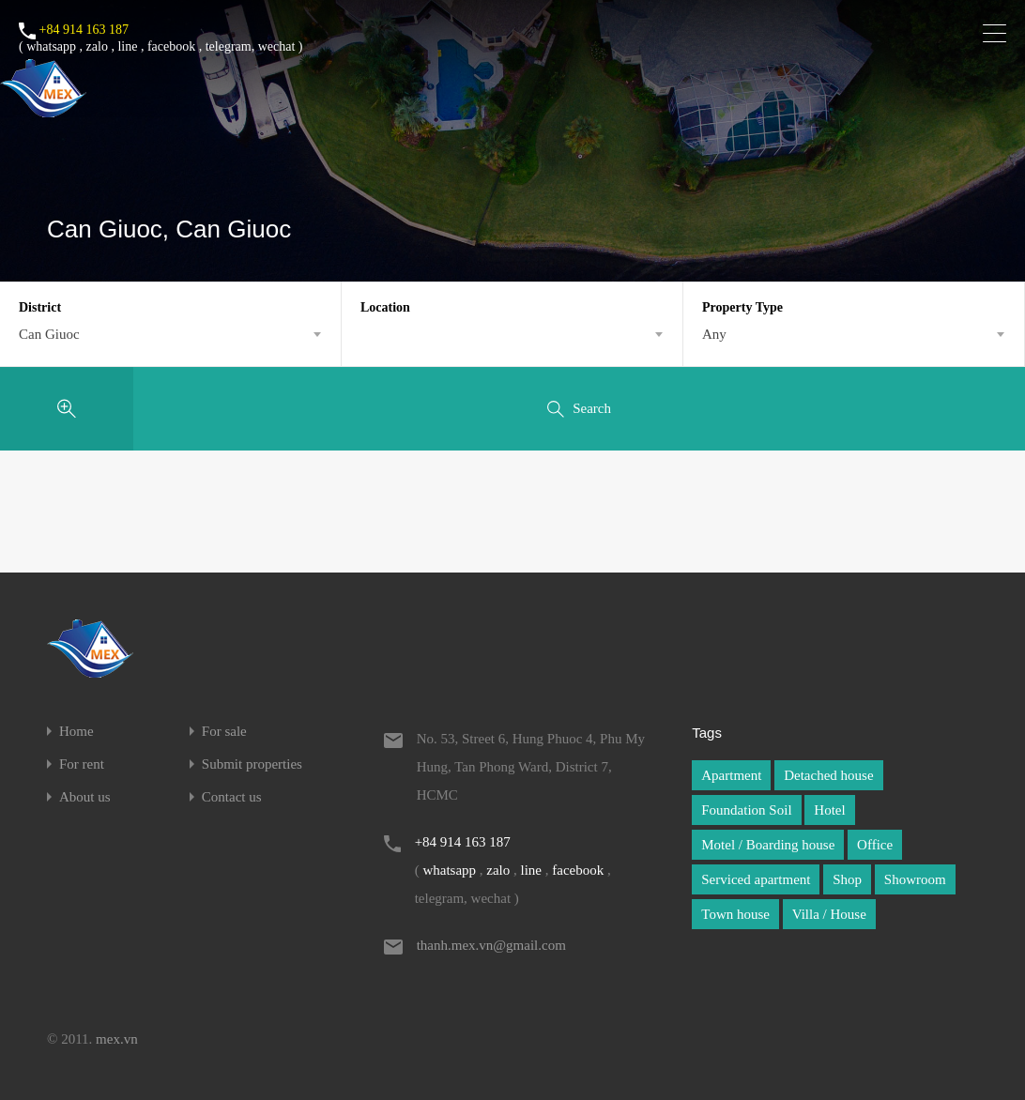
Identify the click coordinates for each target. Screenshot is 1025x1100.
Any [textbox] (714, 334)
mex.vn (117, 1039)
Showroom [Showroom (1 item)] (915, 879)
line (127, 46)
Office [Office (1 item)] (875, 844)
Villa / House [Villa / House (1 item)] (829, 914)
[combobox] (170, 334)
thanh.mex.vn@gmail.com (491, 945)
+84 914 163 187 (84, 30)
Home (76, 732)
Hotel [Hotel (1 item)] (829, 809)
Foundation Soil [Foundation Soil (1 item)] (746, 809)
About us (85, 797)
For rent (81, 764)
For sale (224, 732)
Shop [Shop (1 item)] (847, 879)
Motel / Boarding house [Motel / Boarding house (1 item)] (767, 844)
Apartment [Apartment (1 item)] (731, 775)
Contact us (232, 797)
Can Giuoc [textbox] (49, 334)
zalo (97, 46)
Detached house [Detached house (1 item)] (828, 775)
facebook (171, 46)
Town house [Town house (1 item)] (735, 914)
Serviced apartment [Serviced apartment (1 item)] (755, 879)
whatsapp (51, 46)
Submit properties (252, 764)
